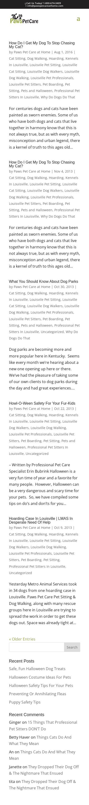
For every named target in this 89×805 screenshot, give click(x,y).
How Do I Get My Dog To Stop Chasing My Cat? (42, 45)
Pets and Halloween (36, 90)
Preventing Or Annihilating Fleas (37, 693)
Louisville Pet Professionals (52, 78)
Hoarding (56, 58)
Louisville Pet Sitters (25, 84)
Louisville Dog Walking (48, 427)
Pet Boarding (53, 84)
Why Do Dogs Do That (58, 97)
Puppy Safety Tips (25, 702)
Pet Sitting (51, 441)
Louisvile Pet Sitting (45, 65)
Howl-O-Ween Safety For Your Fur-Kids (42, 403)
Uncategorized (52, 331)
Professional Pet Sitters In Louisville (37, 566)
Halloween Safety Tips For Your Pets (41, 685)
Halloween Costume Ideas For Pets (40, 677)
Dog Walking (37, 58)
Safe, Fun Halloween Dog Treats (37, 668)
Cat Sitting (17, 58)
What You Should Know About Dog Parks (43, 281)
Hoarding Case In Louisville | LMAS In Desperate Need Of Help (41, 520)
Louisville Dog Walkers (45, 71)
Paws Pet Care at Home (32, 52)
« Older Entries (22, 639)
